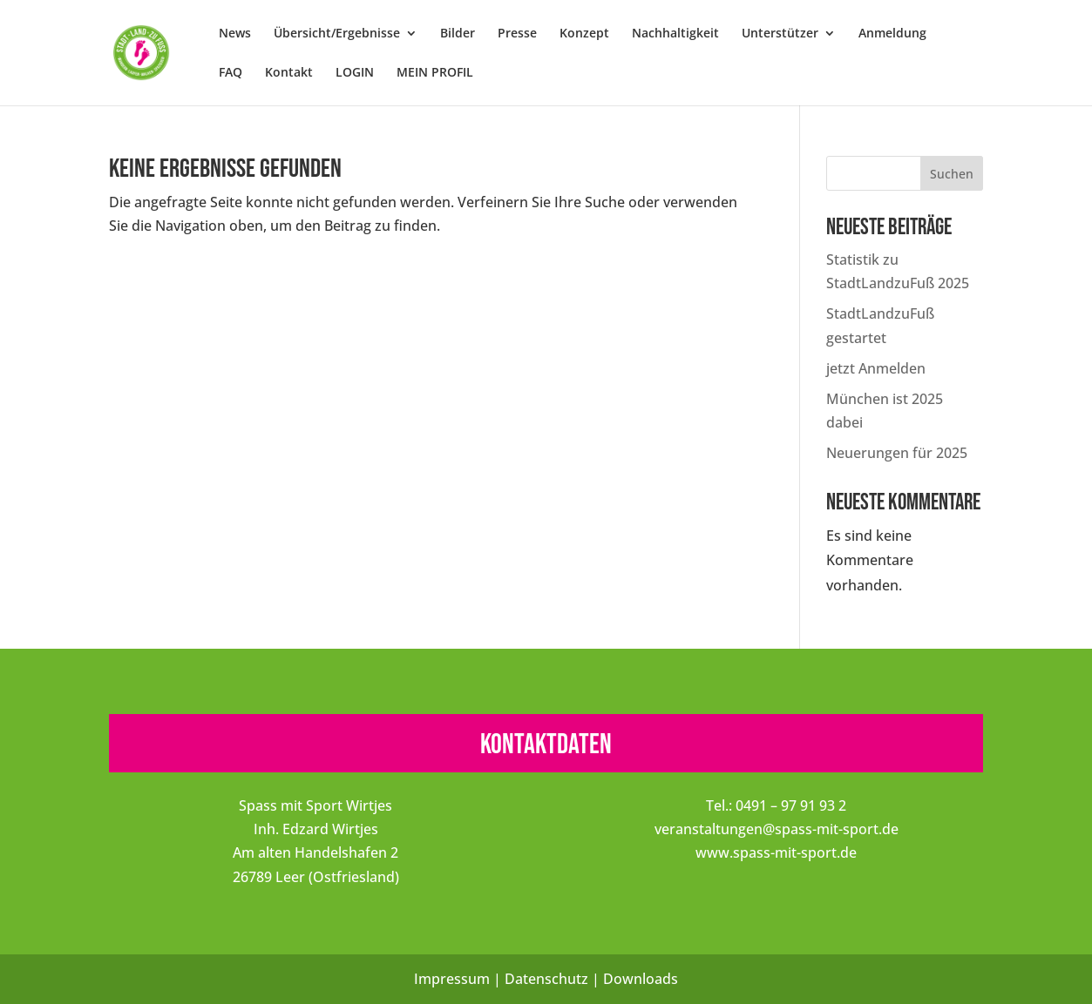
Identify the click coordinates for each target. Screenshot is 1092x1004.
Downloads (640, 978)
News (235, 34)
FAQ (230, 73)
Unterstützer (780, 34)
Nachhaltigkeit (675, 34)
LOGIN (355, 73)
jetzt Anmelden (876, 368)
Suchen (951, 173)
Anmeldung (892, 34)
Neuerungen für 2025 (896, 452)
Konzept (584, 34)
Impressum (452, 978)
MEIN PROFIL (435, 73)
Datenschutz (546, 978)
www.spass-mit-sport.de (776, 852)
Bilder (457, 34)
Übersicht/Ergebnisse (337, 34)
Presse (517, 34)
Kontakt (289, 73)
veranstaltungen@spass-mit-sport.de (777, 829)
